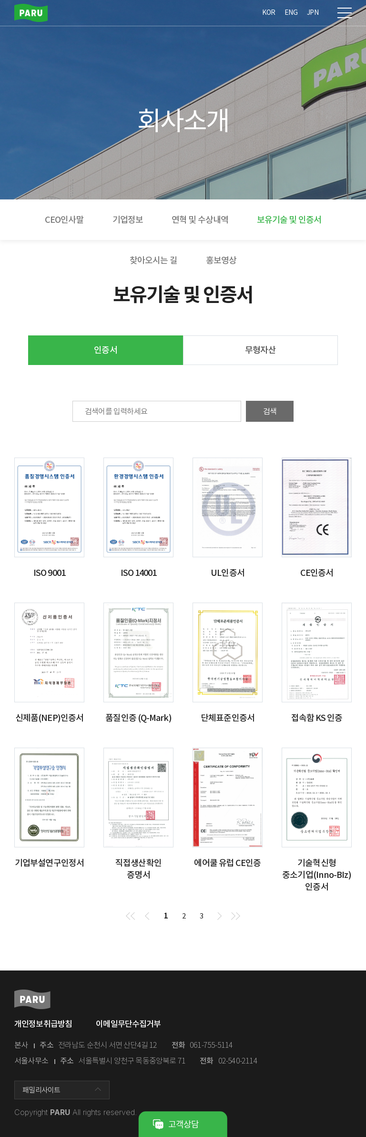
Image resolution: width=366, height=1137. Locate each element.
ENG (291, 12)
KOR (268, 12)
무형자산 (260, 349)
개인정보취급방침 (43, 1024)
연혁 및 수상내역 (200, 219)
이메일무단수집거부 (128, 1024)
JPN (312, 12)
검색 (269, 411)
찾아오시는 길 (153, 260)
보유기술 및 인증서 (289, 219)
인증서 (105, 349)
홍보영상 (221, 260)
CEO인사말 (64, 219)
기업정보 (127, 219)
